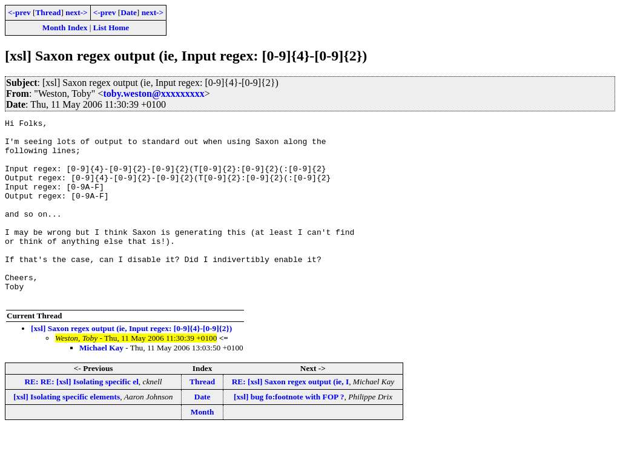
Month (202, 448)
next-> (76, 12)
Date (128, 12)
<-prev (19, 12)
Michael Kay (101, 384)
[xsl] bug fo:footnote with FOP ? (289, 433)
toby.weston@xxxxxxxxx (153, 93)
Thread (48, 12)
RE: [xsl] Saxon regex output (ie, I (290, 417)
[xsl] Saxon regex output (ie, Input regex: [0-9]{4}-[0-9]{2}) (131, 364)
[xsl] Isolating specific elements (66, 433)
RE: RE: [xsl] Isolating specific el (81, 417)
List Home (111, 27)
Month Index (64, 27)
